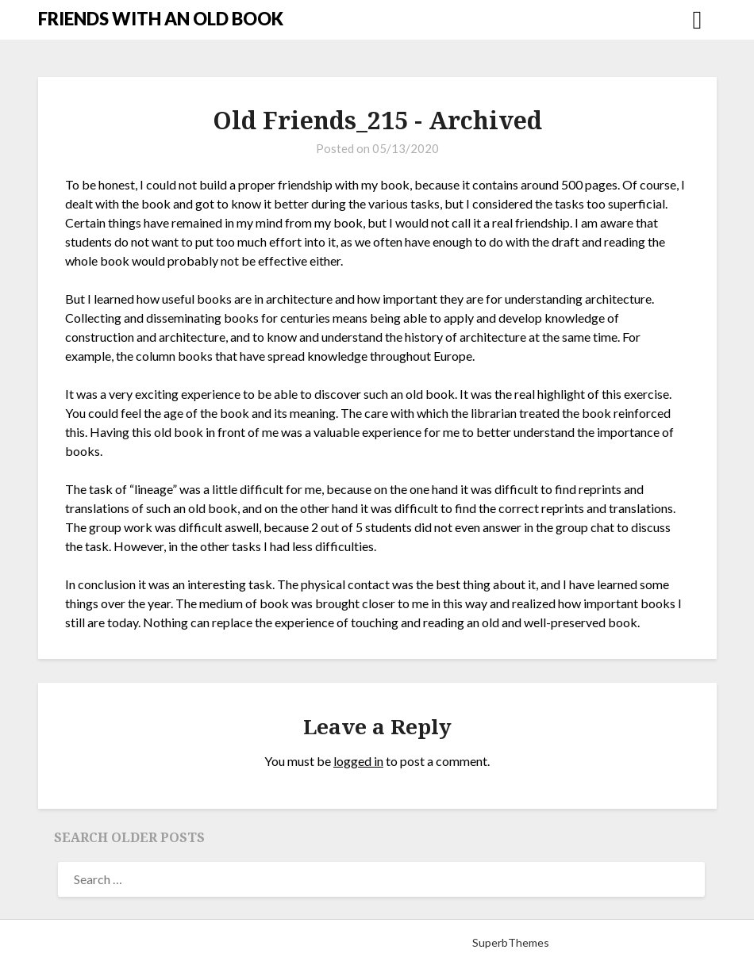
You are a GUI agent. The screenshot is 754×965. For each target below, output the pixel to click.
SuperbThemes (510, 942)
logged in (358, 760)
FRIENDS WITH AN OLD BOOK (160, 18)
